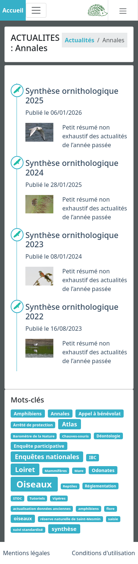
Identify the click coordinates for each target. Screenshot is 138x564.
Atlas (69, 424)
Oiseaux (34, 484)
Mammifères (56, 470)
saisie (113, 519)
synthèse (64, 528)
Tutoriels (37, 498)
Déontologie (108, 436)
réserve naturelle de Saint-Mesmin (70, 519)
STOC (17, 498)
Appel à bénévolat (99, 413)
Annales (60, 413)
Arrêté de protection (33, 425)
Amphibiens (28, 413)
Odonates (103, 470)
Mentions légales (26, 553)
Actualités (79, 40)
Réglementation (100, 486)
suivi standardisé (28, 529)
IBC (92, 457)
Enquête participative (39, 446)
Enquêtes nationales (47, 457)
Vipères (59, 498)
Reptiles (70, 486)
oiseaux (23, 518)
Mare (79, 470)
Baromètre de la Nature (33, 436)
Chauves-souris (75, 436)
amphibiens (88, 508)
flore (110, 508)
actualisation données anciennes (42, 508)
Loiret (25, 469)
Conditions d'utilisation (103, 553)
